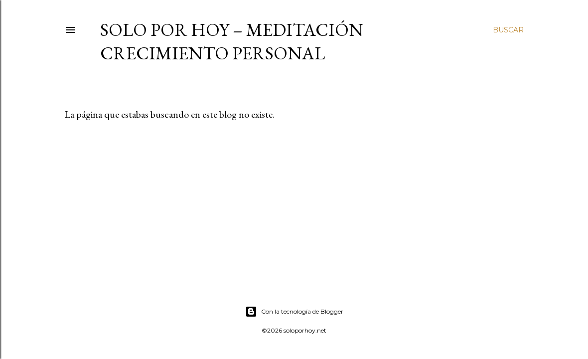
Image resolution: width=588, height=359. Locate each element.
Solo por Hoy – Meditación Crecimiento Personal (231, 41)
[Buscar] (508, 30)
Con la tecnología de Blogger (294, 312)
